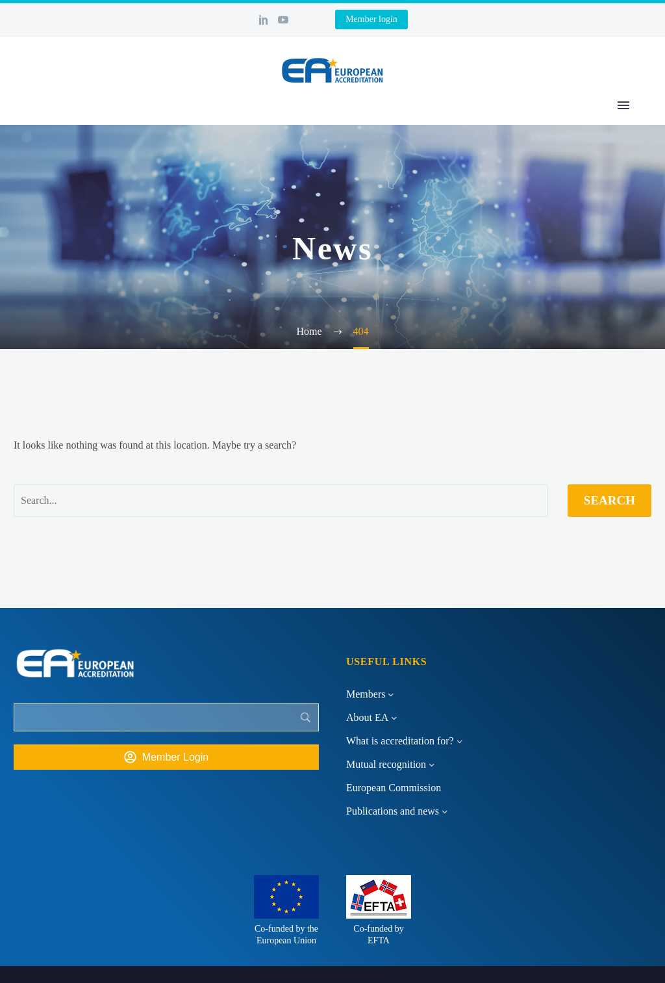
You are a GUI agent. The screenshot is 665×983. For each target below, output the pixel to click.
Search (609, 500)
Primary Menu (623, 105)
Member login (371, 19)
